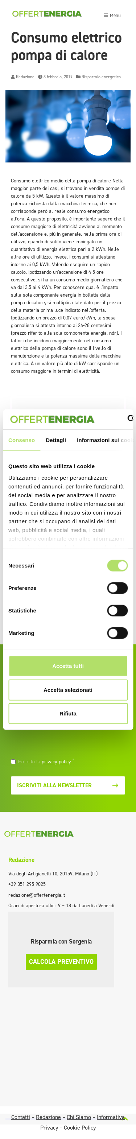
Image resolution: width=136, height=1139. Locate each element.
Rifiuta (68, 713)
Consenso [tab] (21, 440)
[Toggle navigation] (112, 14)
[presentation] (60, 743)
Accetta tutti (68, 666)
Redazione (25, 77)
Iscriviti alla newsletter (68, 785)
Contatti (20, 1117)
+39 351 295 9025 (27, 884)
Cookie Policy (80, 1127)
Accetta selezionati (68, 689)
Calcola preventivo (61, 961)
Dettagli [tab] (56, 440)
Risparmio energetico (101, 77)
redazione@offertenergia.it (36, 895)
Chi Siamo (79, 1117)
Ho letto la (46, 761)
